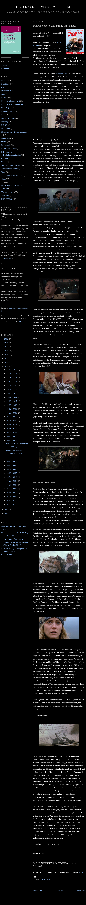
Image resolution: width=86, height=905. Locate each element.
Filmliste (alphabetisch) (10, 101)
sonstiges (4, 158)
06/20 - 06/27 (12, 436)
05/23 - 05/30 (12, 461)
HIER (80, 872)
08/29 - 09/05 (12, 413)
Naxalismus (5, 128)
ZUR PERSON (7, 199)
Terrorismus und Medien (11, 165)
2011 (6, 362)
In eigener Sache (7, 111)
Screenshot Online (8, 555)
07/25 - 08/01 (12, 420)
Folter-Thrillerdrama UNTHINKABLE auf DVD (15, 453)
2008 (6, 513)
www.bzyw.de (6, 258)
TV (2, 182)
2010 (6, 366)
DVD (3, 94)
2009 (6, 509)
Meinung (4, 122)
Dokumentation (7, 91)
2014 (6, 351)
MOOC (4, 125)
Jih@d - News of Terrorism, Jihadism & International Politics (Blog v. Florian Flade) (15, 542)
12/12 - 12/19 (12, 370)
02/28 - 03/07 (12, 489)
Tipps (3, 179)
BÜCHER (5, 84)
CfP (2, 87)
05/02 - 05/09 (12, 469)
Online (4, 142)
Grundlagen (5, 108)
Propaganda (5, 145)
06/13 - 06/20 (12, 440)
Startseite (59, 890)
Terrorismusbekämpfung (10, 169)
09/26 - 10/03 (12, 405)
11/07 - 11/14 (12, 385)
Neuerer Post (38, 890)
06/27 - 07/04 (12, 432)
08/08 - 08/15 (12, 417)
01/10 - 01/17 (12, 500)
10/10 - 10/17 (12, 401)
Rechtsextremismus (9, 148)
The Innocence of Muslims (11, 175)
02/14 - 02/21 (12, 493)
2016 (6, 343)
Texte (50, 879)
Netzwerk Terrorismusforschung (14, 132)
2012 (6, 358)
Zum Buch (5, 196)
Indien (3, 115)
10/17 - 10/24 (12, 397)
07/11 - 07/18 (12, 428)
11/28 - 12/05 (12, 373)
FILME (43, 879)
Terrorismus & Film (43, 7)
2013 (6, 354)
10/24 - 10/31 (12, 393)
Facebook (5, 68)
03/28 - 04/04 (12, 481)
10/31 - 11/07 (12, 389)
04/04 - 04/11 (12, 477)
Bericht (4, 80)
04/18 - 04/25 (12, 473)
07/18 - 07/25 (12, 424)
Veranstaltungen (7, 192)
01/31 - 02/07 (12, 497)
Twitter (4, 65)
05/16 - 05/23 (12, 465)
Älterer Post (80, 890)
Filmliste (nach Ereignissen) (12, 104)
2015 (6, 347)
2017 (6, 339)
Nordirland (5, 138)
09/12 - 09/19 (12, 409)
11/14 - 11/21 (12, 381)
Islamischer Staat (8, 118)
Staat (3, 162)
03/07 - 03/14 (12, 485)
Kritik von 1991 (61, 73)
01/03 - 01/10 (12, 504)
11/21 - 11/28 (12, 377)
